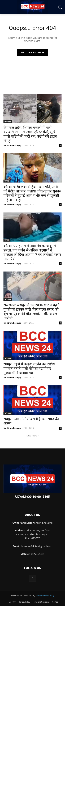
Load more (33, 435)
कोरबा (7, 181)
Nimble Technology (45, 595)
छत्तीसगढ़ (8, 122)
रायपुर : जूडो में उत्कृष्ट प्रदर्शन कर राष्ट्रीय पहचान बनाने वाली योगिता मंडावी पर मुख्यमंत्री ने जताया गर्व (29, 368)
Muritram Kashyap (12, 145)
